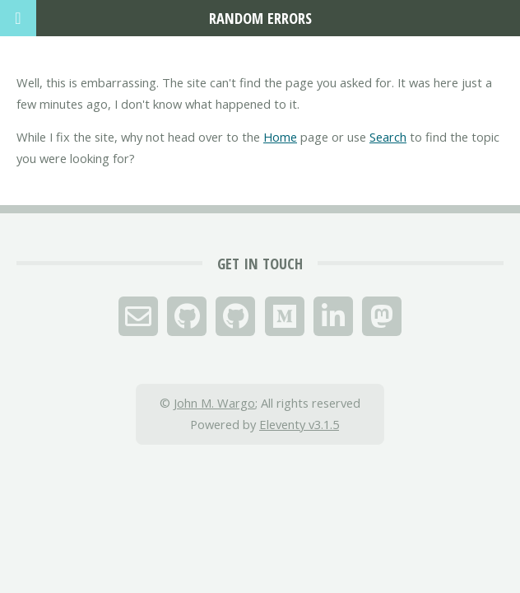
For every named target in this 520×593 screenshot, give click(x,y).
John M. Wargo (214, 403)
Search (387, 136)
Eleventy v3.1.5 (299, 424)
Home (280, 136)
